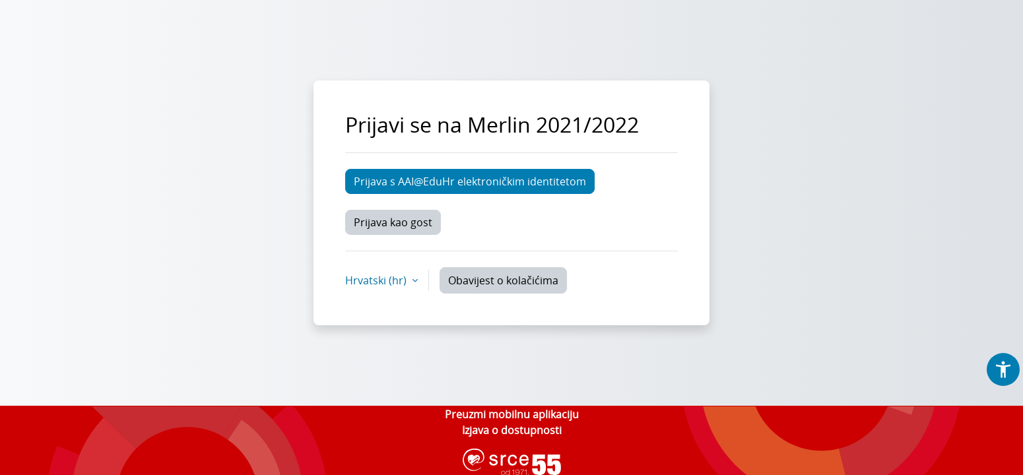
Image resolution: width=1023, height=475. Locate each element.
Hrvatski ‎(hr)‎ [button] (377, 280)
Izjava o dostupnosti (512, 430)
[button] (1003, 369)
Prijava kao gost (393, 222)
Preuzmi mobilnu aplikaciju (512, 414)
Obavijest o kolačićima (503, 280)
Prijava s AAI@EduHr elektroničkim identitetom (470, 181)
